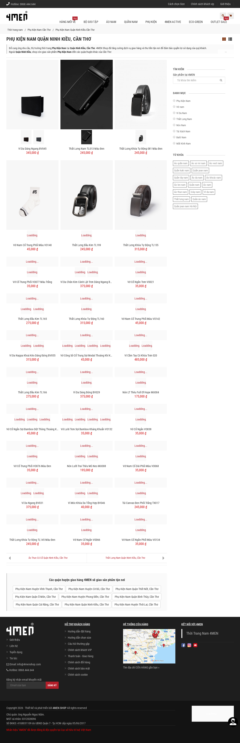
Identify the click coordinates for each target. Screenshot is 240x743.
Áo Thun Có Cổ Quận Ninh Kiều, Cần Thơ (48, 558)
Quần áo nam (199, 199)
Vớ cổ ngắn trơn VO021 (140, 282)
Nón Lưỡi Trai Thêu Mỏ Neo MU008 (86, 466)
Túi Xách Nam (183, 131)
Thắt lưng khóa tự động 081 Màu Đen (140, 148)
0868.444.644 (28, 4)
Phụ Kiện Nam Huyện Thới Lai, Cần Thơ (136, 604)
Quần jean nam (200, 170)
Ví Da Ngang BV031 (32, 502)
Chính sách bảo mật (79, 668)
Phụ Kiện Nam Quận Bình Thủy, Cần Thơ (137, 596)
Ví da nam (209, 191)
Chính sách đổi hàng (79, 662)
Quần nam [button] (130, 22)
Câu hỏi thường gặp (79, 643)
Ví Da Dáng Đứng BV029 (86, 392)
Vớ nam (180, 106)
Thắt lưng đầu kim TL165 (32, 318)
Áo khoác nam (213, 177)
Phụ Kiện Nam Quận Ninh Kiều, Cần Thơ (87, 604)
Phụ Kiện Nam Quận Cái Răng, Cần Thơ (37, 604)
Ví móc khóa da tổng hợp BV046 (86, 502)
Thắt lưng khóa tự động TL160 (86, 318)
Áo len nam (180, 184)
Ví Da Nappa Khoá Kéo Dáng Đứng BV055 (32, 355)
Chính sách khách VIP (80, 650)
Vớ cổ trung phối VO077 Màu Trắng (32, 282)
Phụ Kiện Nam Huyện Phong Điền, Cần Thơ (85, 596)
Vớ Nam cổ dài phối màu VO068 (141, 466)
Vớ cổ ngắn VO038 (140, 429)
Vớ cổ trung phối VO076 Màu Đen (32, 466)
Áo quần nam (181, 163)
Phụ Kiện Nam (183, 100)
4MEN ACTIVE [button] (173, 22)
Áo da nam (197, 177)
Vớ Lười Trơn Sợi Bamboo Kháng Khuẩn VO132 (86, 429)
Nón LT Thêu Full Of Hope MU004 (140, 392)
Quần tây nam (181, 177)
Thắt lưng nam (181, 199)
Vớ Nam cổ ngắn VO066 (86, 539)
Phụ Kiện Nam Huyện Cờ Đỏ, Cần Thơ (89, 589)
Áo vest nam (215, 163)
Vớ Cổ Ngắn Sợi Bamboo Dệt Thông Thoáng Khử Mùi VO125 (32, 429)
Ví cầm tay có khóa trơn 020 (140, 355)
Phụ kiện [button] (151, 22)
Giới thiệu (225, 4)
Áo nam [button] (111, 22)
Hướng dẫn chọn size (79, 637)
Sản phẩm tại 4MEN (199, 78)
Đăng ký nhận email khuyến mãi (32, 683)
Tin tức (13, 658)
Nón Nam (181, 125)
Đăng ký (52, 685)
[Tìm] (221, 80)
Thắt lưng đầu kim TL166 (32, 392)
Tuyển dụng (16, 652)
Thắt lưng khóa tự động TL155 (140, 245)
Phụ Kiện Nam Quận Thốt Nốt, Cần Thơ (137, 589)
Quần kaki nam (181, 170)
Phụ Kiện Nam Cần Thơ (39, 29)
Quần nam (194, 184)
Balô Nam (181, 137)
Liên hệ (14, 646)
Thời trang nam (15, 29)
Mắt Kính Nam (183, 143)
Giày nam (195, 191)
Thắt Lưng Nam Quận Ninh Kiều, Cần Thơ (125, 558)
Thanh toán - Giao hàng (80, 656)
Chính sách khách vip (202, 4)
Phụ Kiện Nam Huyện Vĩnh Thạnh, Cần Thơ (39, 589)
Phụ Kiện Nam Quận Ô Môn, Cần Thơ (35, 596)
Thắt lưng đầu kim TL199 (86, 245)
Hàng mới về (68, 20)
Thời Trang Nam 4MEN (202, 633)
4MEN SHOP (59, 708)
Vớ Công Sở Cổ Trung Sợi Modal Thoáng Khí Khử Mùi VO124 (86, 355)
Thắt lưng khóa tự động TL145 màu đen (32, 539)
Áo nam (207, 184)
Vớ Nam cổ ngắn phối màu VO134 (141, 539)
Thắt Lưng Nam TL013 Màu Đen (86, 148)
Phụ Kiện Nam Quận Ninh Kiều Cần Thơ (75, 29)
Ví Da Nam (181, 113)
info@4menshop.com (29, 664)
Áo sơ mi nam (198, 163)
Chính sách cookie (78, 674)
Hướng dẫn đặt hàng (79, 631)
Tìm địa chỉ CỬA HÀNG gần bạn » (141, 667)
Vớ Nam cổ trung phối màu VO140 (32, 245)
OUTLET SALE (220, 20)
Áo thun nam (180, 191)
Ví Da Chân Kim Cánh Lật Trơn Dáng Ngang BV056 (86, 282)
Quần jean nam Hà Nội (185, 206)
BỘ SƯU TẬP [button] (91, 22)
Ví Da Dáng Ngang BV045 (32, 148)
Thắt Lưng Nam (184, 119)
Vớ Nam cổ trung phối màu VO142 (140, 318)
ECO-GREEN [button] (196, 22)
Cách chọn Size (176, 4)
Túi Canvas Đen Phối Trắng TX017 (140, 502)
